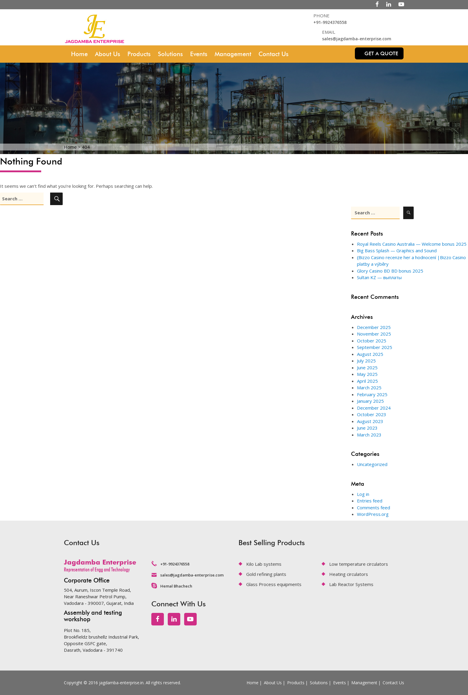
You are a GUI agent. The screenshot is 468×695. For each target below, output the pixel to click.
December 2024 (374, 408)
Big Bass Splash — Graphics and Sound (397, 250)
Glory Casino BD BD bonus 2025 (390, 271)
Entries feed (369, 501)
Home (79, 54)
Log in (363, 494)
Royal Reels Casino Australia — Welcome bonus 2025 (412, 244)
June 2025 (367, 367)
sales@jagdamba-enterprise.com (356, 38)
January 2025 (370, 401)
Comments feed (373, 508)
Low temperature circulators (358, 564)
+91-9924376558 (330, 22)
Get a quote (381, 53)
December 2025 (374, 327)
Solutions (170, 54)
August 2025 (370, 354)
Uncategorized (372, 464)
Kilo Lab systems (263, 564)
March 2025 (369, 387)
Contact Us (273, 54)
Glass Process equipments (273, 584)
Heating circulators (348, 574)
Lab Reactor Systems (351, 584)
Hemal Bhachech (176, 586)
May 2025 (367, 374)
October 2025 (371, 341)
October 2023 (371, 414)
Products (139, 54)
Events (198, 54)
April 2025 (367, 381)
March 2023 (369, 435)
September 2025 (374, 347)
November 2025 (374, 334)
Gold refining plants (266, 574)
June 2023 (367, 428)
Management (233, 54)
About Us (107, 54)
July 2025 (366, 361)
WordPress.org (373, 514)
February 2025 (372, 394)
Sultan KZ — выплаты (379, 277)
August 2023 (370, 421)
